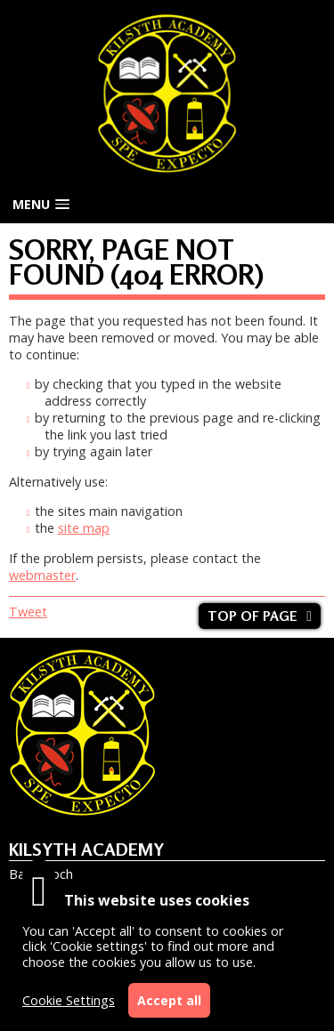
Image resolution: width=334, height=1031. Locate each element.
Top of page (252, 616)
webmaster (42, 575)
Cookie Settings (68, 1000)
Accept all (169, 1000)
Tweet (28, 611)
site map (84, 528)
